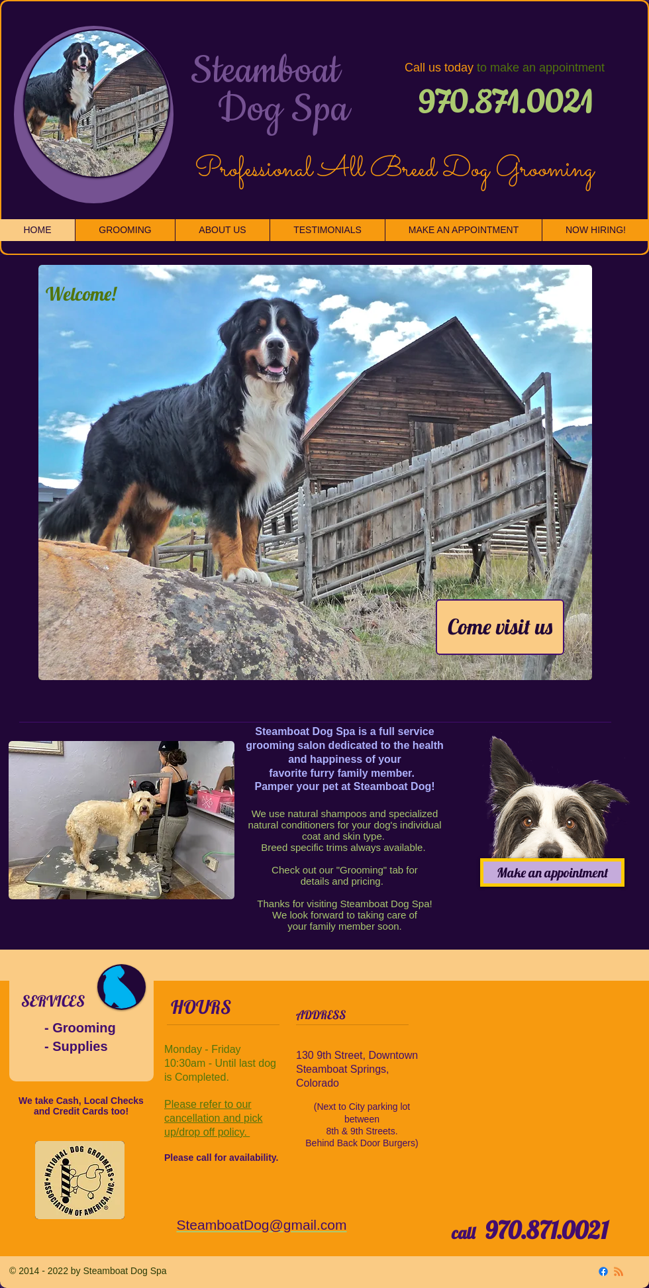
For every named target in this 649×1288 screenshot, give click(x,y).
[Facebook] (603, 1271)
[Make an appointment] (552, 872)
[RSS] (618, 1271)
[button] (315, 472)
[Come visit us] (500, 627)
